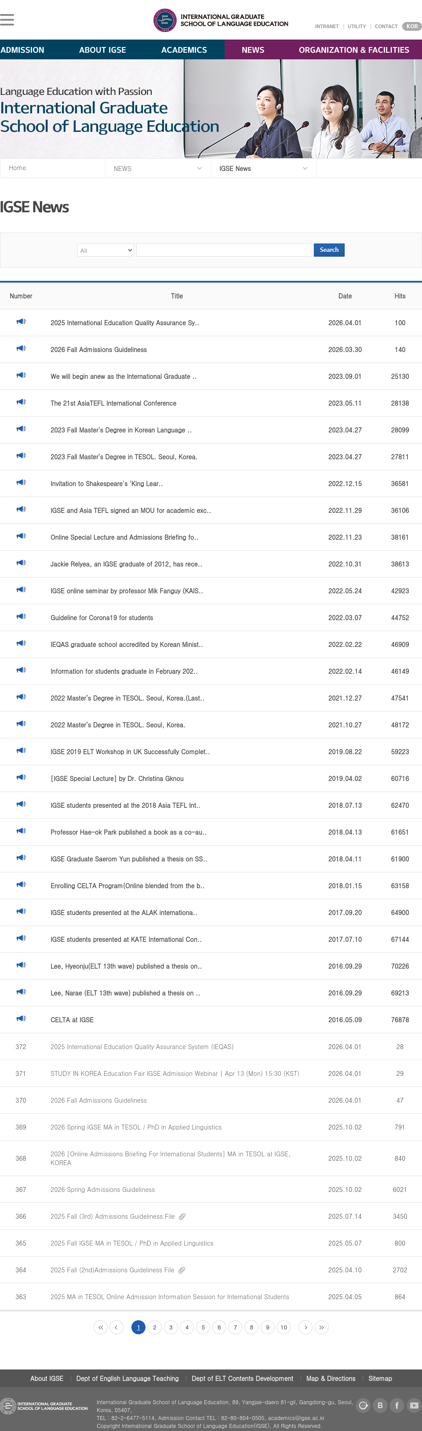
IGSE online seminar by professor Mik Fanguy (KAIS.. (127, 590)
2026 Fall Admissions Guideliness (99, 349)
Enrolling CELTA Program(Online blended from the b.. (128, 885)
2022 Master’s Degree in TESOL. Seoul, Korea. (118, 724)
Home (17, 167)
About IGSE (46, 1378)
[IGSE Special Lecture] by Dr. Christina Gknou (117, 778)
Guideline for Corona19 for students (102, 617)
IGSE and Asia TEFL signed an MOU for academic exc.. (131, 510)
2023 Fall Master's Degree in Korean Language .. (121, 429)
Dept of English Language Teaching (127, 1378)
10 (283, 1327)
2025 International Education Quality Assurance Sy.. (125, 322)
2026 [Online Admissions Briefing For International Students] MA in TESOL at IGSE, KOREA (171, 1158)
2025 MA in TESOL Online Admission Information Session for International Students (170, 1296)
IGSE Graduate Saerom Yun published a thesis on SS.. (129, 858)
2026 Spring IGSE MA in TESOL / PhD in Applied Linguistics (136, 1126)
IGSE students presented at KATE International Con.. (126, 939)
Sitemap (380, 1378)
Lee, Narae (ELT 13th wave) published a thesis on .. (125, 992)
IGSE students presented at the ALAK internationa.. (124, 912)
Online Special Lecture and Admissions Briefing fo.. (125, 537)
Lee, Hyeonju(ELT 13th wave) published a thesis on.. (126, 966)
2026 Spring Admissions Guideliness (103, 1189)
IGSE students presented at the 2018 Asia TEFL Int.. (125, 805)
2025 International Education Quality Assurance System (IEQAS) (142, 1046)
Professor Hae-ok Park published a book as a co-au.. (129, 832)
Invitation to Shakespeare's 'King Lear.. (107, 483)
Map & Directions (331, 1378)
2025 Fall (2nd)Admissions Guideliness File (118, 1269)
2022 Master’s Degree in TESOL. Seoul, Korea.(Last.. (127, 698)
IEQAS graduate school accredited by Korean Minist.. (127, 644)
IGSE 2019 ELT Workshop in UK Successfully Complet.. (130, 751)
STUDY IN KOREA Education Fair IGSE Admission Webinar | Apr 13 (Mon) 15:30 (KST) (175, 1073)
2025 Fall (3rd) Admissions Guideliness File (118, 1216)
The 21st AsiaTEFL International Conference (113, 403)
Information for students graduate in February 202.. (124, 671)
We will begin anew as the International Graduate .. (124, 376)
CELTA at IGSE (72, 1019)
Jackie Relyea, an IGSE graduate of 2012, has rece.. (126, 563)
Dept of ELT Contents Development (242, 1378)
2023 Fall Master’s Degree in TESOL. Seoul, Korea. (124, 456)
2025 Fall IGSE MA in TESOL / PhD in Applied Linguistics (132, 1243)
